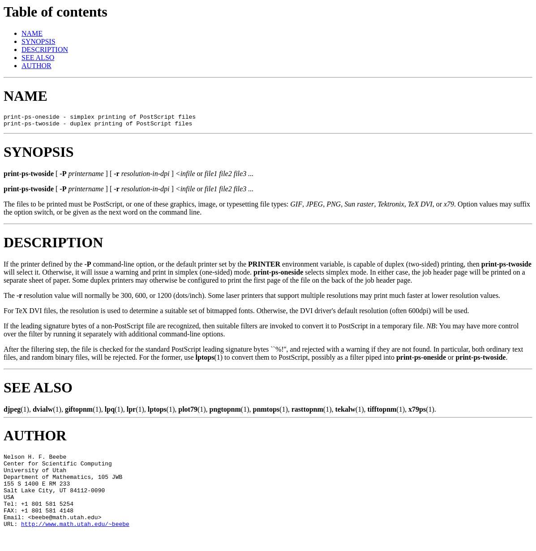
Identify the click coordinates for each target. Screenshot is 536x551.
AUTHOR (36, 65)
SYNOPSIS (38, 41)
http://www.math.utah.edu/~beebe (75, 541)
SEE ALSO (37, 57)
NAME (32, 33)
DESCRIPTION (44, 49)
